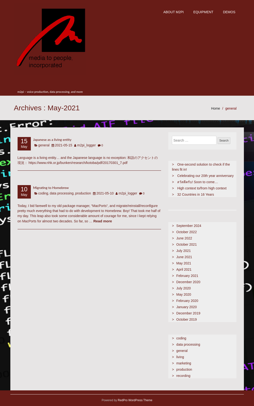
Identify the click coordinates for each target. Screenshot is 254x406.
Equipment (203, 12)
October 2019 (186, 319)
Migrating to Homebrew (51, 188)
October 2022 (186, 232)
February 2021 (187, 276)
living (180, 357)
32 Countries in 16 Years (195, 194)
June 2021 (184, 257)
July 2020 (183, 288)
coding (43, 193)
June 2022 (184, 238)
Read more (102, 221)
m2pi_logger (86, 145)
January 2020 (186, 307)
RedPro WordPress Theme (134, 400)
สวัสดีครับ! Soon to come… (197, 182)
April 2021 (183, 269)
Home (215, 108)
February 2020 (187, 301)
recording (183, 376)
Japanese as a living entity (52, 139)
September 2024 (188, 226)
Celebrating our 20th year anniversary (205, 176)
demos (229, 12)
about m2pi (173, 12)
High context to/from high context (202, 188)
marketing (183, 363)
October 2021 (186, 244)
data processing (62, 193)
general (231, 108)
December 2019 (188, 313)
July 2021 (183, 251)
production (83, 193)
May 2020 (183, 294)
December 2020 (188, 282)
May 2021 (183, 263)
